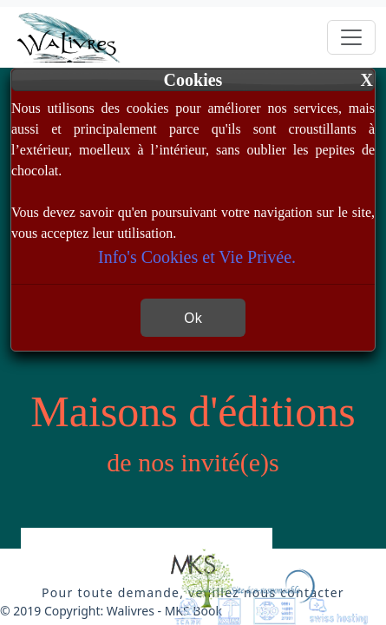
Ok (193, 317)
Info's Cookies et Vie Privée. (197, 256)
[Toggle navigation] (351, 37)
